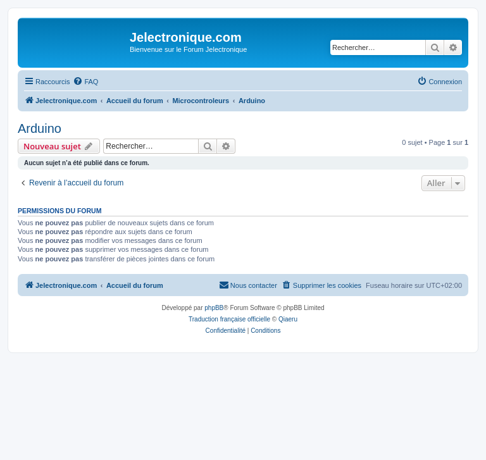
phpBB (213, 307)
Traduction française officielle (229, 319)
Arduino (39, 128)
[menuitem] (85, 81)
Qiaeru (287, 319)
